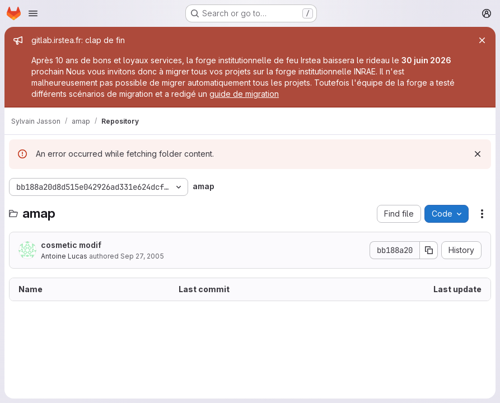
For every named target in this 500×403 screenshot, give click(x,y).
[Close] (482, 40)
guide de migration (244, 94)
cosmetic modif (71, 245)
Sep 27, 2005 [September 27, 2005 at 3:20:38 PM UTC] (142, 256)
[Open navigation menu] (33, 13)
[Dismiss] (477, 154)
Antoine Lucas (64, 256)
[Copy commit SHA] (429, 250)
